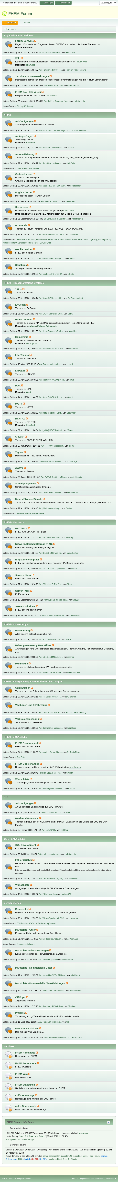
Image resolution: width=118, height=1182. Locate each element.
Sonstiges (21, 265)
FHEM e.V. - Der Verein (28, 92)
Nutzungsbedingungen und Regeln (90, 1179)
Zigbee (19, 452)
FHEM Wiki (81, 61)
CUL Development (26, 845)
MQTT (19, 403)
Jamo (45, 1156)
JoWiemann (72, 939)
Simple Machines (24, 1179)
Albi (67, 1022)
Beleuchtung (23, 630)
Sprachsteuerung (25, 243)
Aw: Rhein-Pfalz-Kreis (53, 85)
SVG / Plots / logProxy (87, 239)
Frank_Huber (73, 85)
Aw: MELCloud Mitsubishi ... (51, 657)
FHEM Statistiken (25, 1084)
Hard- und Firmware (27, 818)
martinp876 (31, 343)
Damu (70, 314)
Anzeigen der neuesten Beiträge (20, 1139)
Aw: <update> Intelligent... (50, 1022)
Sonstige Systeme (26, 483)
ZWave (19, 468)
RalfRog (69, 537)
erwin (72, 380)
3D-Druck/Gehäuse (37, 923)
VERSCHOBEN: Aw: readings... (52, 130)
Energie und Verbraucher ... (54, 991)
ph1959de (30, 65)
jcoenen (70, 657)
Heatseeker (77, 1037)
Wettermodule (38, 513)
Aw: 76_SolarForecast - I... (50, 697)
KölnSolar (71, 163)
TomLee (71, 1006)
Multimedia (22, 663)
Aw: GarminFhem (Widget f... (51, 258)
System (69, 773)
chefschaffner (72, 553)
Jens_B (66, 1159)
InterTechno (22, 355)
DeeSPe (43, 1159)
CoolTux (71, 788)
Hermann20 (72, 493)
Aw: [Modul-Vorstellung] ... (50, 508)
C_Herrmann (11, 1159)
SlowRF (20, 436)
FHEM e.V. (52, 95)
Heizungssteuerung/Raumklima (33, 645)
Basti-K (69, 508)
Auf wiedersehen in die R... (55, 1037)
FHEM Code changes (27, 764)
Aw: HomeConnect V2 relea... (52, 331)
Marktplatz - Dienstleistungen (32, 950)
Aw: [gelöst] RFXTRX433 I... (51, 430)
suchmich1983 (73, 673)
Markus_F (73, 461)
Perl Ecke (21, 757)
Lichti (59, 1159)
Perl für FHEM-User (31, 168)
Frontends (21, 225)
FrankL (84, 1156)
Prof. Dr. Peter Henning (76, 70)
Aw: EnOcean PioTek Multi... (51, 314)
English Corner (24, 192)
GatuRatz (73, 349)
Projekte (20, 1013)
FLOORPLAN (45, 243)
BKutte (71, 274)
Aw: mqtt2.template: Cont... (50, 413)
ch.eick (71, 148)
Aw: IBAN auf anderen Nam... (57, 101)
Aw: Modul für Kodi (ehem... (51, 673)
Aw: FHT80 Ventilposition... (52, 446)
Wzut (28, 392)
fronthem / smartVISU (67, 239)
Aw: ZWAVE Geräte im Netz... (54, 477)
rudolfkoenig (79, 101)
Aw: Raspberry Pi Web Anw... (51, 1006)
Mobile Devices (24, 249)
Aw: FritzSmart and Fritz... (50, 537)
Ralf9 (68, 812)
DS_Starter (71, 697)
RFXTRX (20, 418)
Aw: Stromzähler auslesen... (51, 728)
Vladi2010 (75, 975)
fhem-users (22, 207)
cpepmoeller (54, 1156)
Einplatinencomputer (27, 559)
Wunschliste (22, 779)
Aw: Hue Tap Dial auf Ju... (50, 639)
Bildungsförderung (25, 106)
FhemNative (41, 239)
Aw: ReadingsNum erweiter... (51, 788)
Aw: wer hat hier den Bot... (50, 52)
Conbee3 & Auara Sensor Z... (51, 461)
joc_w (71, 446)
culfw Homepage (25, 1095)
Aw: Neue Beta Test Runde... (51, 397)
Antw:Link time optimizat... (49, 854)
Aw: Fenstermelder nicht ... (51, 364)
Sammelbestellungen (26, 944)
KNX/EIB (20, 370)
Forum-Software (24, 41)
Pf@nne (41, 326)
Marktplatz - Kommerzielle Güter (34, 967)
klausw (74, 569)
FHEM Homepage (25, 1052)
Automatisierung (25, 154)
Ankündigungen (24, 121)
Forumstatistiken (17, 1128)
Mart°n (68, 639)
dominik (26, 1159)
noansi (70, 364)
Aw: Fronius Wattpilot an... (50, 712)
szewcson (73, 878)
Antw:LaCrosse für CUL (51, 812)
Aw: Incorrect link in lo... (51, 201)
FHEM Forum (20, 13)
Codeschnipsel (24, 174)
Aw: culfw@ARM (49, 830)
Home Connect (24, 319)
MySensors (51, 923)
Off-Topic (20, 997)
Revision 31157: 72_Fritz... (50, 773)
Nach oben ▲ (111, 1179)
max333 (71, 258)
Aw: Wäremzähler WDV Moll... (52, 349)
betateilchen (75, 186)
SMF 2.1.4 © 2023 (9, 1179)
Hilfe (73, 1179)
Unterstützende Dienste (29, 499)
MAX (18, 385)
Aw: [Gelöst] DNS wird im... (50, 553)
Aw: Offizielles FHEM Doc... (51, 584)
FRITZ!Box (21, 528)
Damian (104, 1156)
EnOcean (20, 304)
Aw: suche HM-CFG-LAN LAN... (53, 975)
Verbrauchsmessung (27, 719)
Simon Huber (76, 991)
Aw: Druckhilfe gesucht (48, 960)
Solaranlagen (23, 687)
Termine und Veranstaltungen (32, 76)
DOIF (19, 168)
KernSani (30, 142)
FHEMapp (52, 239)
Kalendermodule (24, 513)
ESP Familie (22, 923)
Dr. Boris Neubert (78, 130)
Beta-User (70, 52)
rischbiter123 (66, 1156)
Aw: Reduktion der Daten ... (51, 163)
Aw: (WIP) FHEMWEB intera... (52, 234)
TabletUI (31, 239)
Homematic (22, 337)
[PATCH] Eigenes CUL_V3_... (51, 878)
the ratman (74, 615)
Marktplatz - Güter (25, 929)
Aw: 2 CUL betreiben (48, 894)
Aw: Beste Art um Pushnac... (51, 148)
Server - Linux (23, 575)
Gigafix (74, 1159)
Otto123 (75, 600)
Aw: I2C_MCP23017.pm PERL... (53, 569)
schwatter (73, 234)
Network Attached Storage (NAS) (34, 544)
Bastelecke (22, 909)
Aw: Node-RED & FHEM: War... (52, 186)
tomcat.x (76, 1156)
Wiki (18, 58)
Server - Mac (22, 591)
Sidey (69, 584)
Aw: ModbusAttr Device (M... (51, 274)
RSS (36, 243)
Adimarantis (51, 326)
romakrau (73, 918)
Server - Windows (25, 606)
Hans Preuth (94, 1156)
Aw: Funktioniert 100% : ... (50, 70)
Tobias (70, 430)
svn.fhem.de (75, 767)
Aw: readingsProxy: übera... (51, 752)
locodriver (73, 331)
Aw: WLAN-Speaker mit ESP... (52, 918)
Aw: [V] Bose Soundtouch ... (51, 939)
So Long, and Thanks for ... (56, 219)
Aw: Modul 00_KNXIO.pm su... (52, 380)
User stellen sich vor (27, 1028)
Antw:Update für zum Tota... (56, 600)
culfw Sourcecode (26, 1106)
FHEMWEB (22, 239)
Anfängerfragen (24, 136)
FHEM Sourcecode (26, 1063)
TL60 (20, 1159)
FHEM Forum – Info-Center (21, 1122)
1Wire (18, 289)
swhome (32, 326)
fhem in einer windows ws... (54, 615)
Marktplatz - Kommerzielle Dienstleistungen (40, 983)
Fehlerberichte (23, 860)
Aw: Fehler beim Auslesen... (51, 493)
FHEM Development (27, 743)
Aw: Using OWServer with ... (51, 298)
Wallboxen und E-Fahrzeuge (31, 705)
